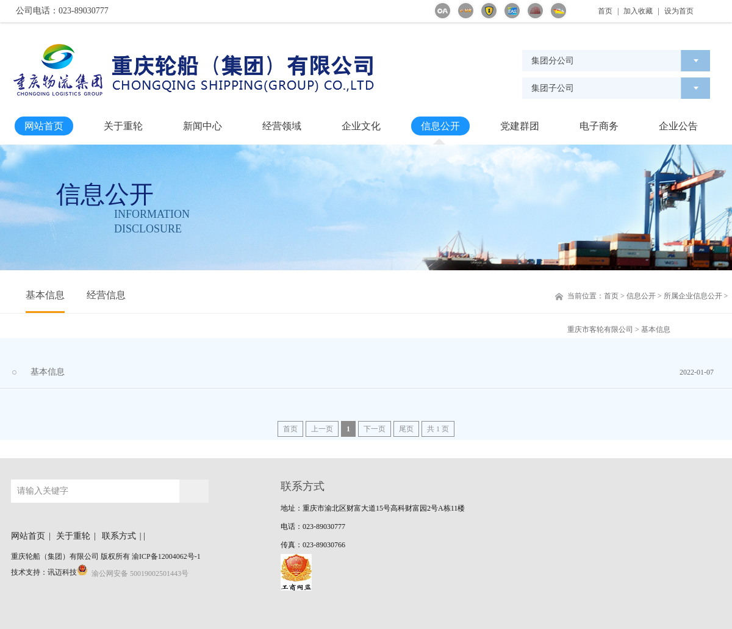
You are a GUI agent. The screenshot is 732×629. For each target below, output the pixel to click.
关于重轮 (123, 126)
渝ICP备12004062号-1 (166, 556)
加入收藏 (638, 11)
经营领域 (281, 126)
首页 (605, 11)
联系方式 (119, 536)
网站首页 (43, 126)
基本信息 (45, 295)
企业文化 (361, 126)
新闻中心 (202, 126)
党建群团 (519, 126)
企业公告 (678, 126)
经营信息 (106, 295)
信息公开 (440, 126)
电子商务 (599, 126)
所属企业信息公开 (693, 296)
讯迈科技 (62, 572)
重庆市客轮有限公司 (600, 329)
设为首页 (679, 11)
